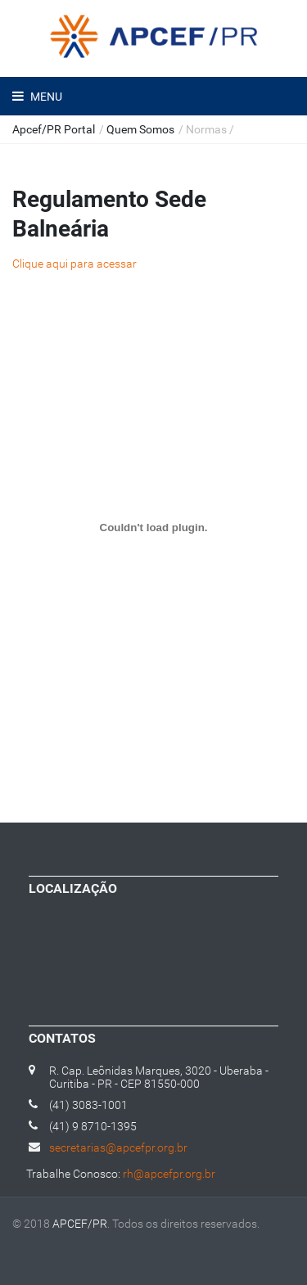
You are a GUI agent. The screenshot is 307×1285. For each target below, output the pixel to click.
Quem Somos (140, 129)
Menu (45, 96)
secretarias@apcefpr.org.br (118, 1147)
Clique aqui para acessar (74, 263)
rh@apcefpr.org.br (169, 1173)
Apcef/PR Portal (53, 129)
